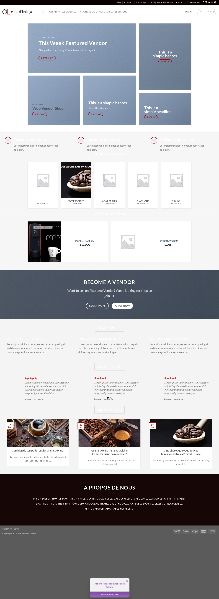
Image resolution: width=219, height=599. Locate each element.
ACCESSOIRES (106, 11)
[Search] (43, 12)
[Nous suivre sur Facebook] (203, 2)
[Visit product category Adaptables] (109, 185)
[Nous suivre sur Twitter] (209, 2)
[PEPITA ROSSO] (44, 241)
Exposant (128, 2)
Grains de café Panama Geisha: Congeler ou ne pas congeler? (109, 452)
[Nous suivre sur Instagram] (206, 2)
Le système (121, 11)
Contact (179, 2)
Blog (119, 2)
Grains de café (88, 11)
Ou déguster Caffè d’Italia (161, 2)
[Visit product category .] (43, 185)
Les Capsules (70, 11)
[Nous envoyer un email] (212, 2)
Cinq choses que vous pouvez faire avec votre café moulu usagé (181, 452)
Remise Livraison (168, 240)
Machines (53, 11)
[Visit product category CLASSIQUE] (143, 185)
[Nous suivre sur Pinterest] (215, 2)
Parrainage (141, 2)
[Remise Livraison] (128, 241)
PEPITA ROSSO (84, 240)
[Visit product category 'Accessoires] (76, 185)
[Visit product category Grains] (176, 185)
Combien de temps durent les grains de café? (38, 450)
